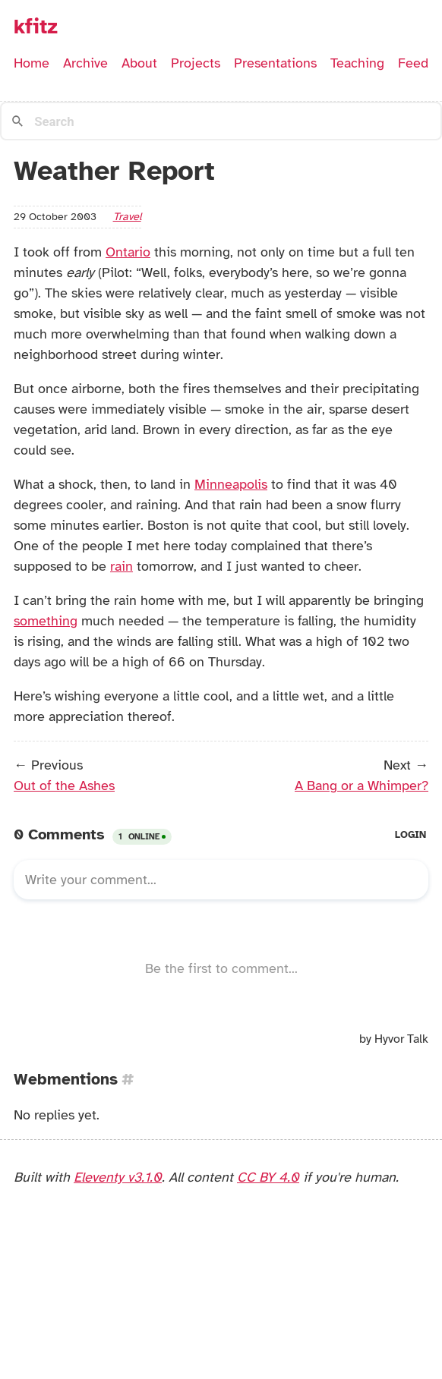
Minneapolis (230, 484)
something (45, 620)
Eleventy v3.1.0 (118, 1177)
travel (127, 216)
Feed (413, 63)
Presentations (275, 63)
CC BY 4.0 (268, 1177)
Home (31, 63)
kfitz (36, 26)
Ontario (128, 252)
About (139, 63)
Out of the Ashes (64, 785)
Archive (85, 63)
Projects (195, 63)
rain (121, 566)
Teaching (357, 63)
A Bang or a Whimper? (361, 785)
